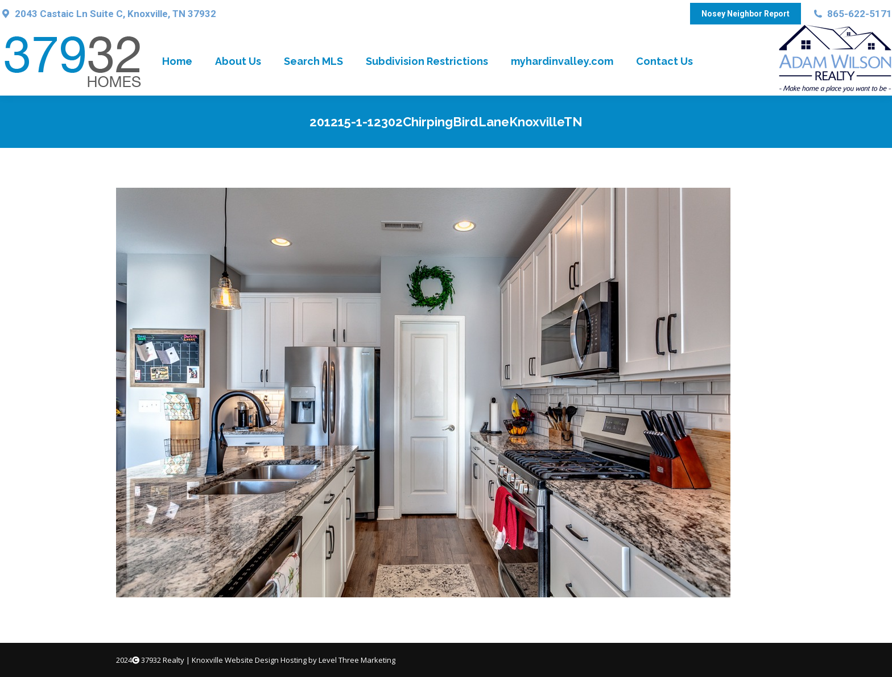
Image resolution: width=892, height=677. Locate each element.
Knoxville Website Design (235, 660)
